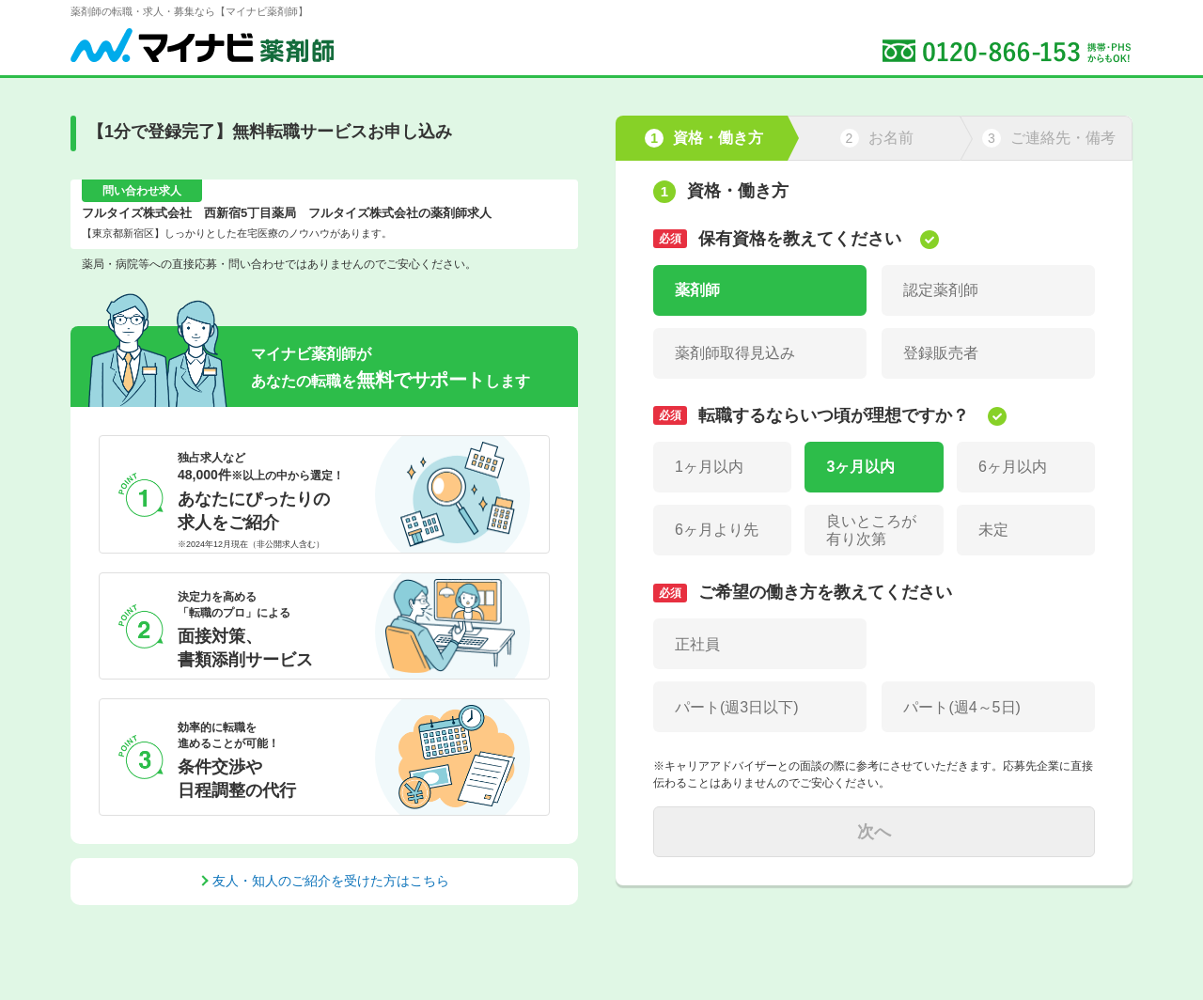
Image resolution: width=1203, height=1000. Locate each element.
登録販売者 (940, 353)
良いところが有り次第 (871, 530)
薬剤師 (697, 290)
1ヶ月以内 (709, 467)
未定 (993, 530)
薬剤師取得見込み (735, 353)
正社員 (697, 644)
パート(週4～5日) (961, 707)
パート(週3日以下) (737, 707)
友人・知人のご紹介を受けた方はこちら (330, 880)
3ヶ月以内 (860, 467)
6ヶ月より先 (716, 530)
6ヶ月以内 (1012, 467)
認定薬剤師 (940, 290)
